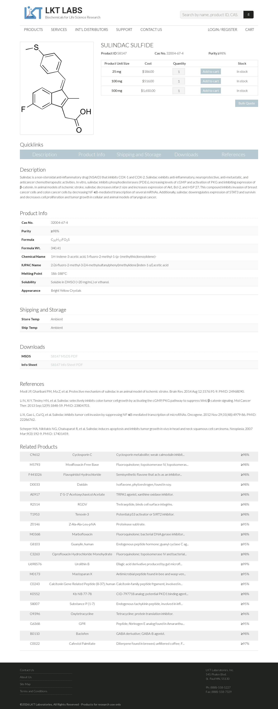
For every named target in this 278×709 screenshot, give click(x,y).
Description (44, 154)
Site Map (25, 684)
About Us (26, 677)
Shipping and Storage (139, 154)
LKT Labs (63, 10)
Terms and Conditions (33, 691)
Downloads (186, 154)
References (233, 154)
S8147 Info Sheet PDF (67, 365)
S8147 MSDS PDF (64, 356)
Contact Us (27, 670)
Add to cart (211, 71)
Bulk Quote (246, 103)
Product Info (91, 154)
